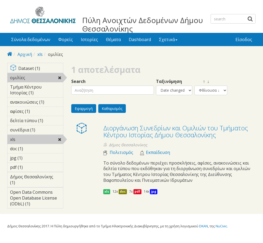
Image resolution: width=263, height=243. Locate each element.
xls (40, 54)
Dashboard (140, 39)
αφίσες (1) (36, 112)
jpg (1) (30, 158)
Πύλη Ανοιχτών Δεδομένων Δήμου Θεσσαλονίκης (142, 24)
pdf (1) (31, 167)
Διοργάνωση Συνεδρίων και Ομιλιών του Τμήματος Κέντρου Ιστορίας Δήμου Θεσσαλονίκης (175, 131)
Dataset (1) (36, 69)
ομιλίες (36, 78)
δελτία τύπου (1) (36, 121)
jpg (153, 191)
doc (123, 191)
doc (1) (31, 149)
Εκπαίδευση (158, 152)
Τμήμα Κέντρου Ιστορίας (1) (36, 90)
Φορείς (65, 39)
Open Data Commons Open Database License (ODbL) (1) (36, 198)
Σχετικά (168, 39)
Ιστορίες (89, 39)
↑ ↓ (201, 81)
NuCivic (221, 226)
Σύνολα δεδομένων (30, 39)
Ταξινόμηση (169, 81)
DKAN (203, 226)
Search (78, 81)
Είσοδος (243, 39)
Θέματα (113, 39)
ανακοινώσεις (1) (36, 103)
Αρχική (24, 54)
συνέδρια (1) (36, 130)
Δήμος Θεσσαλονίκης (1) (36, 180)
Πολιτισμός (121, 152)
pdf (137, 191)
